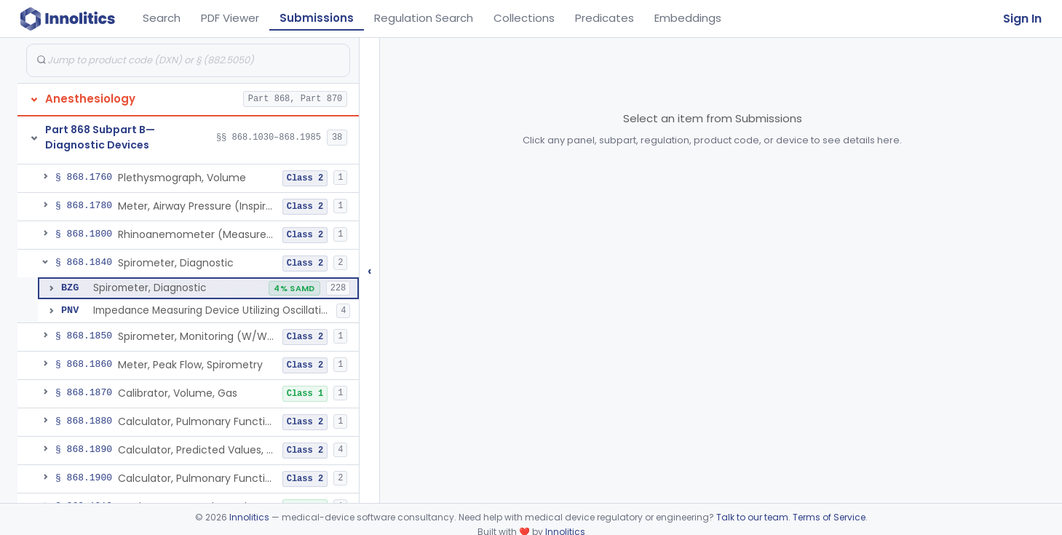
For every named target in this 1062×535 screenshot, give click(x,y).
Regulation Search (423, 17)
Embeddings (687, 17)
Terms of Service (829, 517)
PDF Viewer (230, 17)
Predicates (604, 17)
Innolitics (249, 517)
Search (162, 17)
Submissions (317, 17)
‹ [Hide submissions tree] (370, 270)
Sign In (1022, 18)
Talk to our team (752, 517)
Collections (524, 17)
